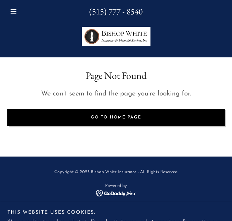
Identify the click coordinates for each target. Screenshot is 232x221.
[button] (23, 11)
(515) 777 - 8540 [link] (116, 11)
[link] (116, 36)
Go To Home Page (116, 117)
